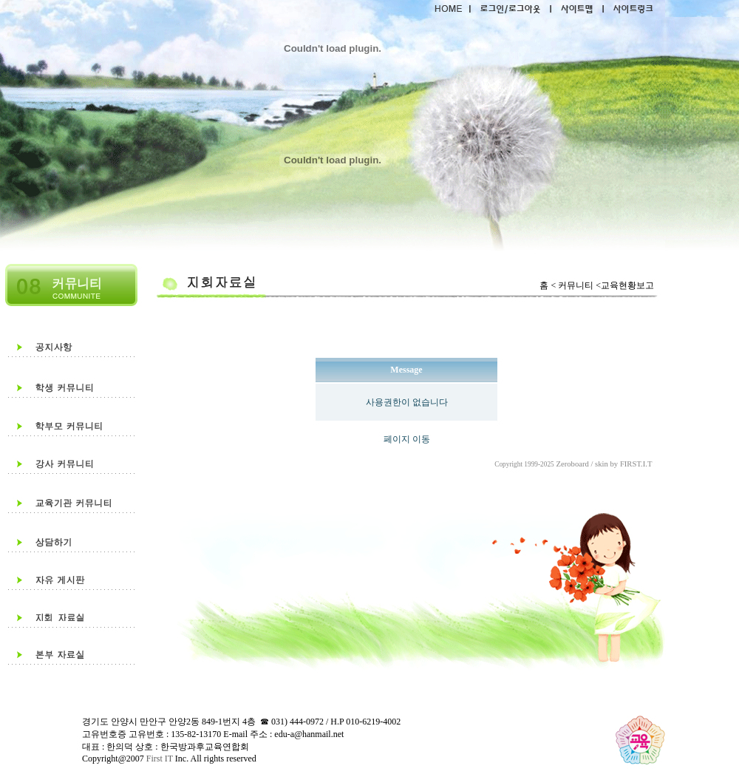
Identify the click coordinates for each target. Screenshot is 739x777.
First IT (158, 758)
